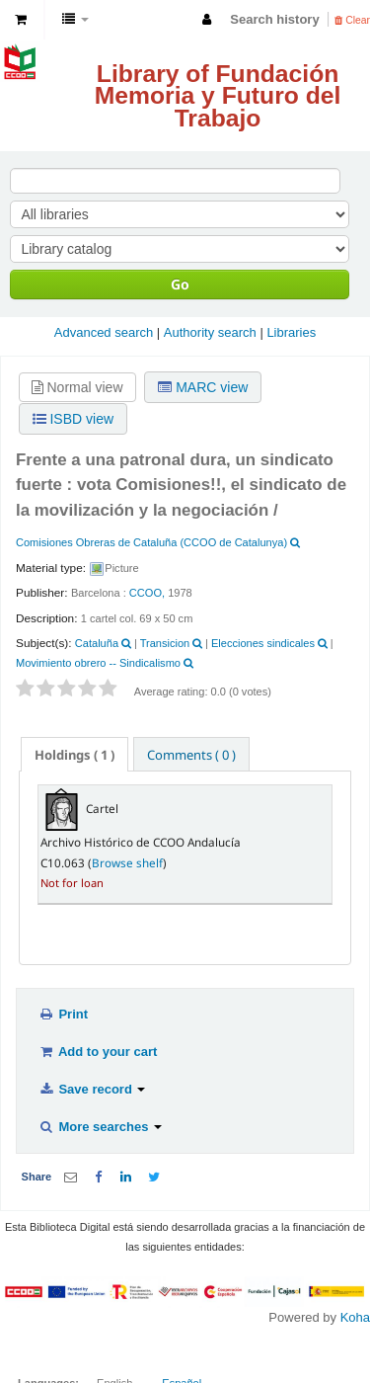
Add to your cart (97, 1051)
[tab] (74, 754)
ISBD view (73, 419)
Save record (91, 1089)
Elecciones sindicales (263, 643)
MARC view (203, 387)
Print (63, 1014)
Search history (274, 19)
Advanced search (103, 332)
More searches (100, 1126)
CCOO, (147, 593)
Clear (352, 20)
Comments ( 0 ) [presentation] (191, 755)
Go (180, 284)
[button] (20, 20)
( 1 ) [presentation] (74, 755)
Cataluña (96, 643)
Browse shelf (127, 862)
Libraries (291, 332)
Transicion (165, 643)
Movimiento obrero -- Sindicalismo (98, 663)
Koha (355, 1317)
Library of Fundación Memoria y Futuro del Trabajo (218, 95)
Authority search (210, 332)
